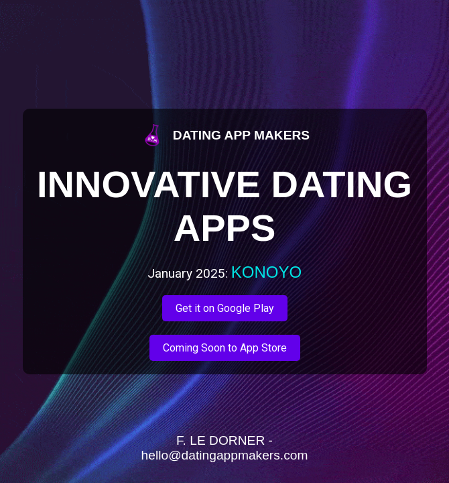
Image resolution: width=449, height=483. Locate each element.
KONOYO (266, 272)
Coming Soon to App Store (225, 347)
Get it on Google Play (225, 308)
